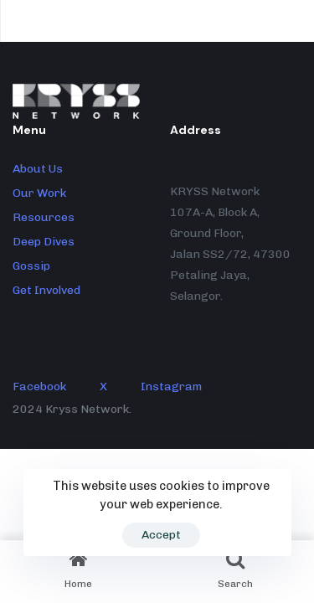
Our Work (39, 193)
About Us (38, 169)
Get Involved (46, 290)
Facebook (39, 386)
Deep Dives (44, 241)
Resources (44, 217)
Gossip (31, 266)
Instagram (171, 386)
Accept (161, 535)
